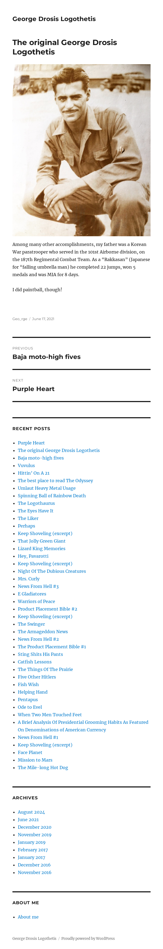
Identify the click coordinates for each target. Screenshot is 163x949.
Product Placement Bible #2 (47, 609)
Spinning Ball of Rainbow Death (52, 495)
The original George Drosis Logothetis (59, 450)
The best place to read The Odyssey (55, 480)
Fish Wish (28, 684)
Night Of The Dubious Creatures (52, 571)
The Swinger (31, 624)
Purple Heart (31, 443)
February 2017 (33, 849)
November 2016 (35, 872)
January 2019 (32, 842)
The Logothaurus (36, 503)
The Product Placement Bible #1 (52, 646)
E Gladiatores (32, 594)
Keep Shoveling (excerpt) (45, 533)
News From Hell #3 (38, 586)
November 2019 (35, 834)
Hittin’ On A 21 (33, 473)
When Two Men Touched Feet (50, 714)
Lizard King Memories (41, 548)
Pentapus (28, 699)
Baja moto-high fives (41, 458)
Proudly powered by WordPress (88, 938)
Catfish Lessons (35, 661)
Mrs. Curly (28, 578)
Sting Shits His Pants (40, 654)
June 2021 (28, 819)
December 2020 (34, 827)
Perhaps (26, 526)
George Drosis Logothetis (54, 19)
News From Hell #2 (38, 639)
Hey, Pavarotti (33, 556)
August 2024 (31, 812)
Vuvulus (26, 465)
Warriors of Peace (36, 601)
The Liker (28, 518)
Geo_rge (19, 319)
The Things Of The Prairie (45, 669)
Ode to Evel (30, 707)
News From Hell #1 (38, 737)
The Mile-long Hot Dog (43, 767)
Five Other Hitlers (37, 677)
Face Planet (30, 752)
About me (28, 917)
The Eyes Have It (36, 510)
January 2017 (31, 857)
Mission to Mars (35, 760)
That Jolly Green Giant (42, 541)
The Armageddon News (43, 631)
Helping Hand (33, 692)
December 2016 (34, 865)
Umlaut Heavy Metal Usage (47, 488)
